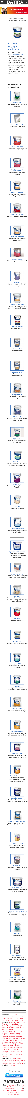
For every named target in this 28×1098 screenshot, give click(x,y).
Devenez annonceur (13, 1062)
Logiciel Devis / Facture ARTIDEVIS (12, 1020)
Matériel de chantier (15, 1040)
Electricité (5, 1029)
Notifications (7, 1090)
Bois (17, 1038)
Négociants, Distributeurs (9, 1047)
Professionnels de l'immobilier (11, 1049)
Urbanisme (5, 1033)
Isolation (19, 1031)
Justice (20, 1047)
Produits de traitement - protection (17, 20)
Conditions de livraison (17, 1090)
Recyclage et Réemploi (9, 1051)
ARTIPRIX (20, 1088)
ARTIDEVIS (13, 1088)
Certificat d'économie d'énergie (11, 1045)
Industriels (12, 1036)
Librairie (12, 1055)
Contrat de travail (14, 1022)
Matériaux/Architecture (9, 1031)
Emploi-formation (7, 1044)
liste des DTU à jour (15, 1015)
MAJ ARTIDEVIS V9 (14, 1094)
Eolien (11, 1029)
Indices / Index (6, 1017)
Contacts (12, 1065)
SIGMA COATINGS (17, 55)
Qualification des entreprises (15, 1027)
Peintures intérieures (18, 18)
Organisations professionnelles (11, 1026)
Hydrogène (12, 1038)
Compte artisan (16, 1058)
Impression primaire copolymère (17, 23)
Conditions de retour (13, 1092)
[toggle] (2, 2)
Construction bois (13, 1024)
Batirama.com (12, 1085)
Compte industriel (7, 1060)
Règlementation (16, 1042)
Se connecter (20, 1064)
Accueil (10, 18)
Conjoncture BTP (18, 1044)
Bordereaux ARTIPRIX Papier (15, 1018)
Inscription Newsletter (8, 1064)
